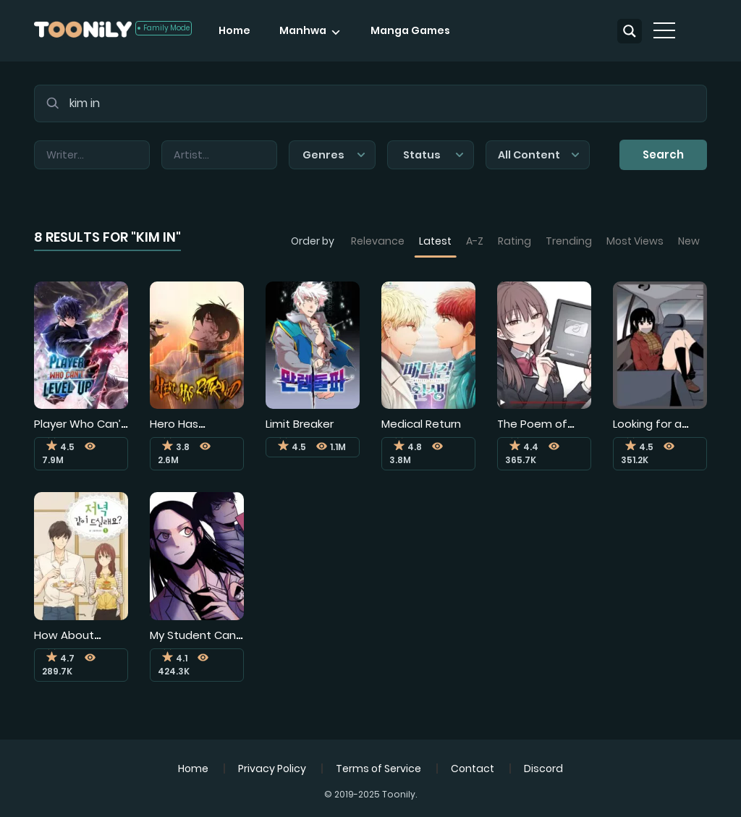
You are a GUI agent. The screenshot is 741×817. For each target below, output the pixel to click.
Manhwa (302, 30)
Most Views (635, 241)
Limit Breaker (300, 423)
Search (663, 154)
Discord (543, 768)
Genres (333, 155)
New (689, 241)
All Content (539, 155)
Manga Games (410, 30)
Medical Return (421, 423)
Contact (472, 768)
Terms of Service (378, 768)
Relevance (378, 241)
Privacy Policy (272, 768)
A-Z (474, 241)
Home (234, 30)
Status (433, 155)
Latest (435, 241)
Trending (569, 241)
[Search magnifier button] (629, 31)
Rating (514, 241)
